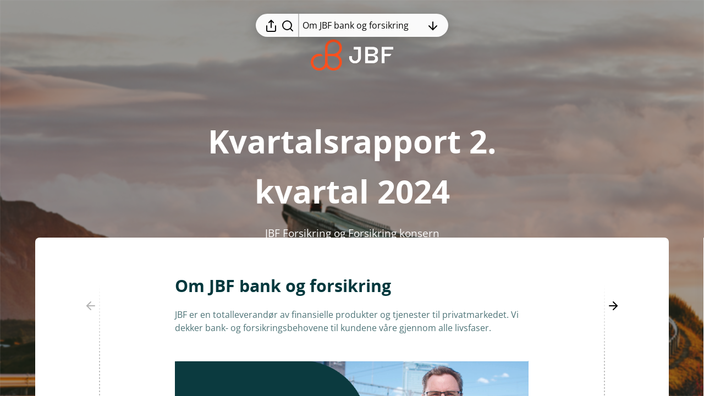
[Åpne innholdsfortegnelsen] (362, 25)
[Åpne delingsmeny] (271, 25)
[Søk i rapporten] (287, 25)
